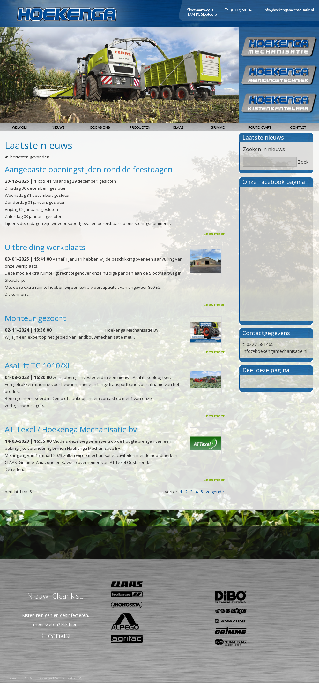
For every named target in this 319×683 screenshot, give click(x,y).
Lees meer (214, 233)
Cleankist (56, 635)
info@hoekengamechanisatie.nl (275, 351)
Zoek (303, 162)
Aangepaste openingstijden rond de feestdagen (89, 169)
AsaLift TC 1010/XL (38, 365)
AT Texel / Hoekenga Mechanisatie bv (71, 429)
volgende (215, 492)
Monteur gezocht (35, 318)
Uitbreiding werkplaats (45, 247)
